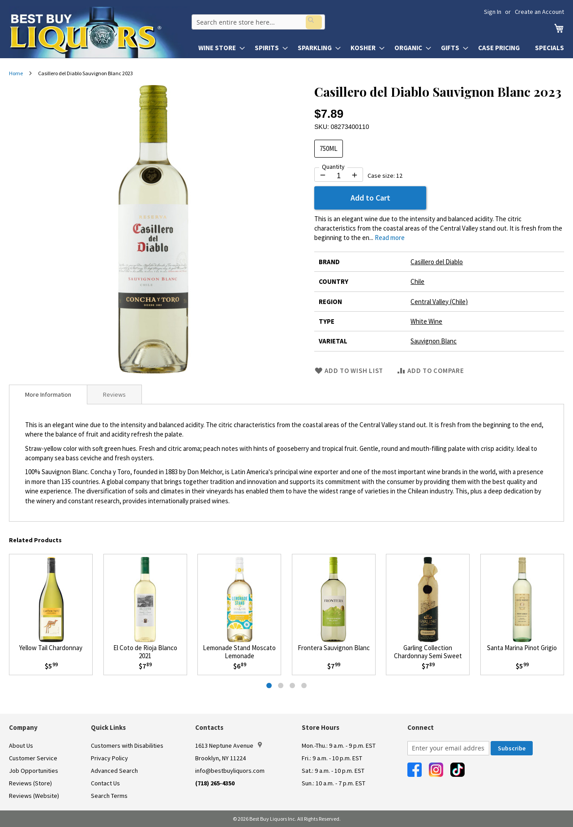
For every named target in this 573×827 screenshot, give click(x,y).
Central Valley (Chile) (439, 301)
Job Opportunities (33, 771)
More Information (48, 394)
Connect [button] (420, 727)
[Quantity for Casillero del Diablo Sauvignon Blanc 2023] (339, 176)
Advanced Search (114, 771)
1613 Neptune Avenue (228, 745)
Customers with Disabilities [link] (127, 745)
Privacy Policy (109, 758)
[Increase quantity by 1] (354, 175)
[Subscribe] (512, 748)
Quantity (333, 167)
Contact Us (105, 783)
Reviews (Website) (34, 796)
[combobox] (256, 20)
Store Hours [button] (320, 727)
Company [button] (23, 727)
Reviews (114, 394)
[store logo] (99, 32)
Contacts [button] (209, 727)
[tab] (48, 394)
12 (399, 175)
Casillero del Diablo (437, 261)
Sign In (492, 12)
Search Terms (109, 796)
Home (16, 73)
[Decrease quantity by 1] (322, 175)
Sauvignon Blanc (434, 341)
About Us (21, 745)
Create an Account (539, 12)
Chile (417, 281)
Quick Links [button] (108, 727)
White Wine (426, 321)
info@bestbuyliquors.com (230, 771)
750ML (329, 148)
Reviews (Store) (30, 783)
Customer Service (33, 758)
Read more (390, 237)
